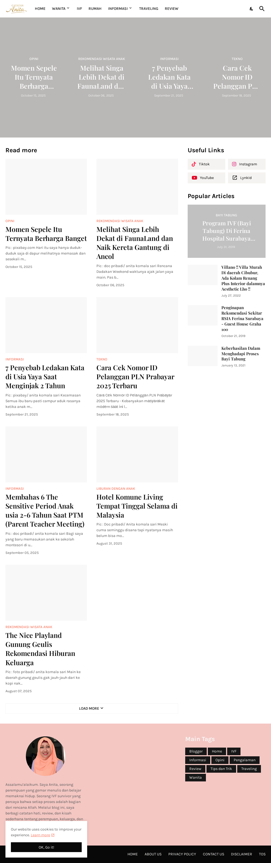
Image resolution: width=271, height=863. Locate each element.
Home (40, 8)
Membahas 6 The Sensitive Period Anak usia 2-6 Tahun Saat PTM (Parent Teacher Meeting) (44, 510)
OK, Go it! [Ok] (46, 847)
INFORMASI (118, 8)
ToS (262, 854)
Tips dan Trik (221, 768)
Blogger (196, 751)
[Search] (261, 8)
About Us (153, 854)
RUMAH (95, 8)
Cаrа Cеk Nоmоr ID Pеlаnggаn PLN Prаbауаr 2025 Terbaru (135, 376)
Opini (219, 760)
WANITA (58, 8)
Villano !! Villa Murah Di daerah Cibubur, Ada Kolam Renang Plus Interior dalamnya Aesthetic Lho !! (243, 278)
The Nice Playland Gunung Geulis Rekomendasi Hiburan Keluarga (40, 649)
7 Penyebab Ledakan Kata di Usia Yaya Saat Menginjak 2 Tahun (44, 376)
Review (195, 768)
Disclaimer (241, 854)
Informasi (197, 760)
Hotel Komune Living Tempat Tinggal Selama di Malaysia (137, 505)
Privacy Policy (182, 854)
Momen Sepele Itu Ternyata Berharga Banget (46, 234)
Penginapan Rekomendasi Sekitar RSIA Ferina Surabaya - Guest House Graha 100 (242, 318)
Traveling (249, 768)
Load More (89, 708)
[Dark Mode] (251, 8)
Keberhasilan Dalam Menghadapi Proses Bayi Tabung (240, 354)
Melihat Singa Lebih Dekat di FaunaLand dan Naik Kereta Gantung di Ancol (134, 243)
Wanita (195, 777)
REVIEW (171, 8)
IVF (79, 8)
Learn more (40, 835)
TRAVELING (148, 8)
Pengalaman (244, 760)
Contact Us (213, 854)
